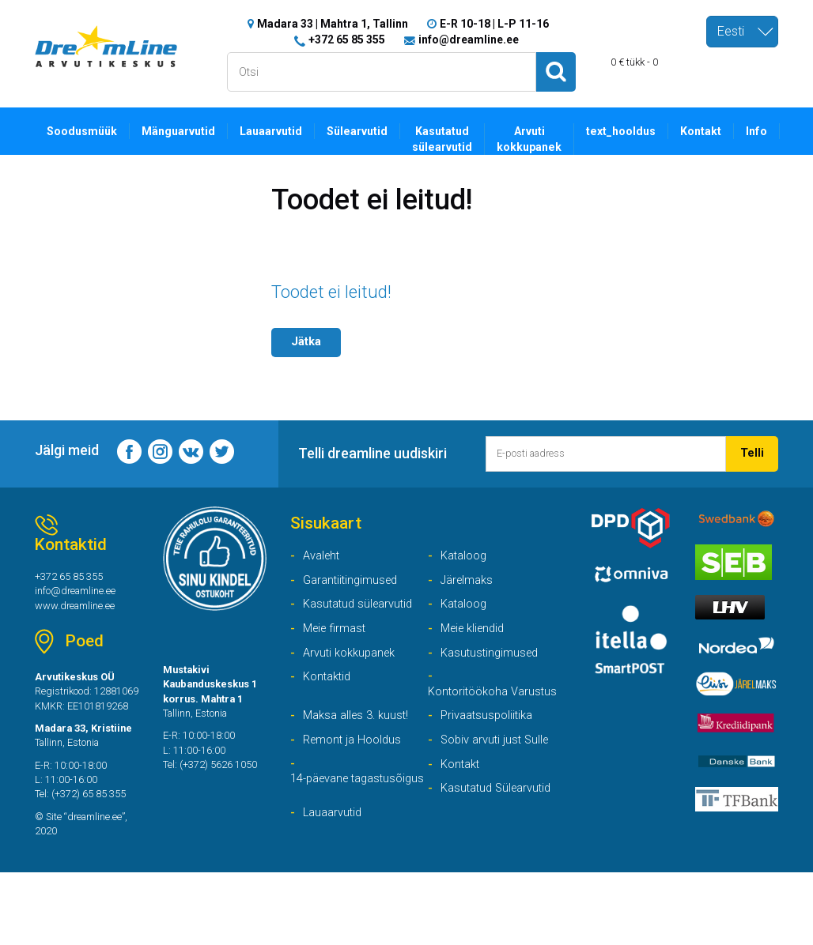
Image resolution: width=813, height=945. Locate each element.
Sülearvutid (373, 131)
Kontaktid (329, 690)
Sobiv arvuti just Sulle (499, 775)
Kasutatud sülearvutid (462, 140)
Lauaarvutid (283, 131)
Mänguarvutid (186, 131)
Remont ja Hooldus (356, 775)
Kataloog (466, 562)
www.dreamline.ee (80, 615)
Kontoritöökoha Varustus (472, 715)
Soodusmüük (85, 131)
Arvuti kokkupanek (553, 140)
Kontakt (732, 131)
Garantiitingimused (353, 588)
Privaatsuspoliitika (490, 750)
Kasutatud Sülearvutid (501, 826)
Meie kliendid (476, 639)
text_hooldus (648, 131)
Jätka (307, 343)
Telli (751, 455)
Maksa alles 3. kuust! (360, 750)
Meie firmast (337, 639)
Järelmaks (469, 588)
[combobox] (742, 31)
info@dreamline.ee (468, 39)
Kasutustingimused (493, 664)
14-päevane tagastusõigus (329, 826)
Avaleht (323, 562)
